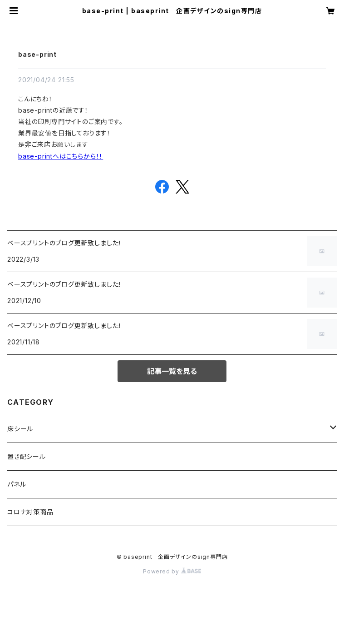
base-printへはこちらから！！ (60, 156)
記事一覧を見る (172, 371)
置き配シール (26, 456)
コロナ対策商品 (30, 512)
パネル (16, 484)
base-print (37, 54)
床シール (20, 429)
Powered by (172, 571)
